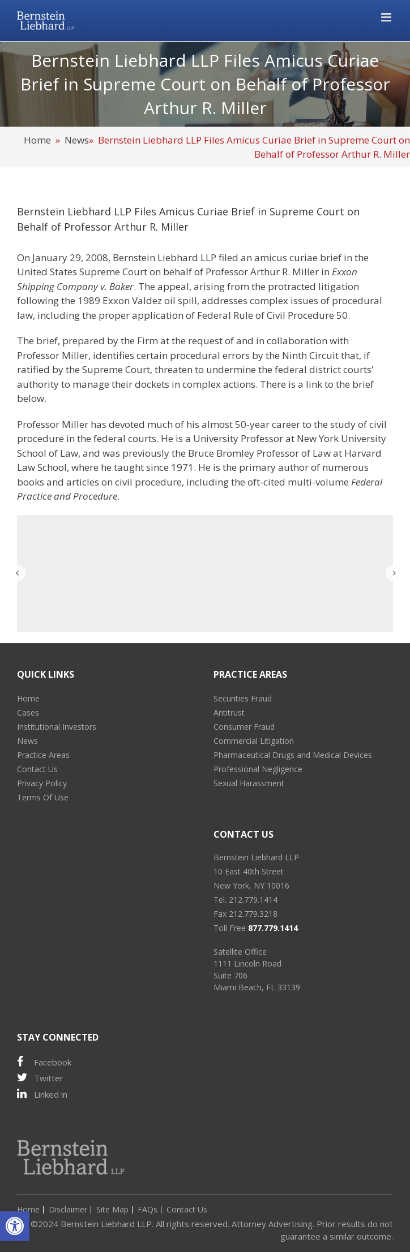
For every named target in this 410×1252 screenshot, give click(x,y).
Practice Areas (43, 755)
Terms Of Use (43, 797)
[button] (14, 1226)
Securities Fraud (242, 698)
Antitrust (229, 712)
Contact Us (37, 769)
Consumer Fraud (244, 726)
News (77, 139)
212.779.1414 (253, 899)
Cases (28, 712)
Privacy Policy (42, 783)
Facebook (44, 1062)
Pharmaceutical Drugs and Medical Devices (292, 755)
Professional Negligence (257, 769)
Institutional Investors (56, 726)
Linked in (42, 1094)
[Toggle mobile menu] (387, 17)
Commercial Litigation (253, 740)
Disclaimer (68, 1209)
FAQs (147, 1209)
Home (37, 139)
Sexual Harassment (248, 783)
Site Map (112, 1209)
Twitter (40, 1078)
